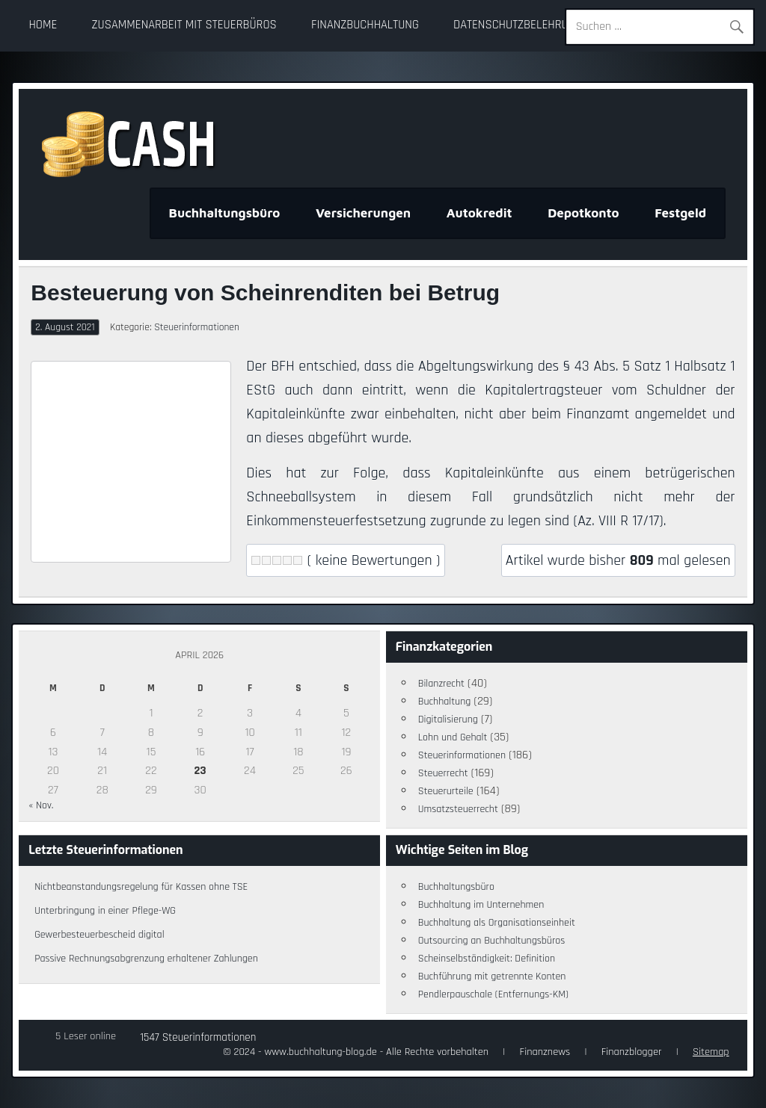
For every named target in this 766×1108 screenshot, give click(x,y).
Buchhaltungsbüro (225, 212)
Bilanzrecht (441, 683)
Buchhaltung (444, 701)
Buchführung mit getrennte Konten (492, 976)
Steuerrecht (443, 773)
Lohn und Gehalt (453, 737)
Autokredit (479, 212)
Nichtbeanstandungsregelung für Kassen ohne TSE (141, 887)
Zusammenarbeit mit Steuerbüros (184, 25)
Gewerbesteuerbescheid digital (99, 934)
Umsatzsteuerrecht (458, 809)
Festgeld (680, 212)
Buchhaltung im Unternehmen (481, 905)
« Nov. (40, 805)
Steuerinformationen (196, 327)
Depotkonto (583, 212)
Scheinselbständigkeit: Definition (486, 958)
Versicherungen (363, 212)
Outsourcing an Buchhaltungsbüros (492, 940)
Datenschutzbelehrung (517, 25)
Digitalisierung (448, 719)
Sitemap (711, 1052)
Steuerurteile (446, 791)
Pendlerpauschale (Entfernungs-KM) (493, 994)
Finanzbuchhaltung (365, 25)
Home (42, 25)
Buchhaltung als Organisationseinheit (496, 922)
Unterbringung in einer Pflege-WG (105, 910)
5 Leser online (85, 1036)
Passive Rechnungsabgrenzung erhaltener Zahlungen (146, 958)
